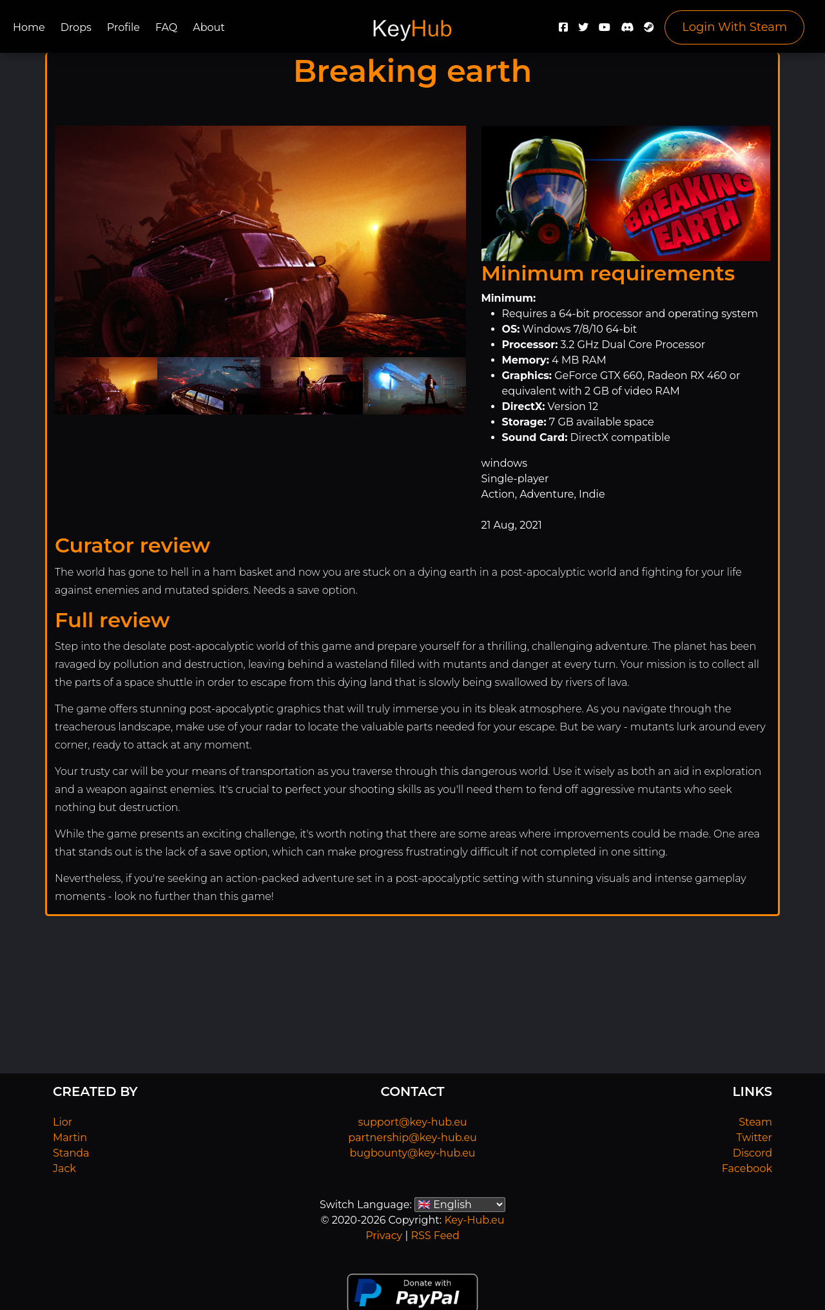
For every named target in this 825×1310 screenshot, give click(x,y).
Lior (62, 1122)
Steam (755, 1122)
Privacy (383, 1235)
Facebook (747, 1168)
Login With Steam (734, 27)
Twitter (754, 1137)
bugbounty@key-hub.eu (412, 1153)
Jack (64, 1168)
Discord (752, 1153)
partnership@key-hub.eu (412, 1137)
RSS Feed (435, 1235)
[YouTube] (604, 30)
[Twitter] (583, 30)
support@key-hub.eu (412, 1122)
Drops (76, 27)
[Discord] (627, 30)
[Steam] (649, 30)
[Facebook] (563, 30)
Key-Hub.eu (474, 1220)
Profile (123, 27)
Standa (71, 1153)
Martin (70, 1137)
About (209, 27)
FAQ (166, 27)
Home (29, 27)
